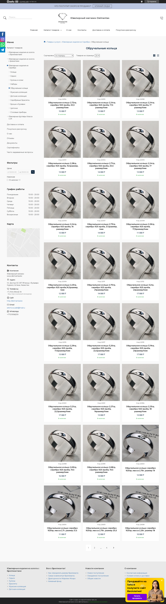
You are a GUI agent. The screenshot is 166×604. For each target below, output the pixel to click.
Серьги (13, 76)
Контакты (82, 30)
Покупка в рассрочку (126, 30)
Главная (34, 30)
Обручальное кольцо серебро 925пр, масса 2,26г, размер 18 (140, 529)
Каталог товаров (51, 30)
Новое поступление (95, 573)
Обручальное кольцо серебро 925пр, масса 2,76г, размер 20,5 (101, 529)
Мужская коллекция (18, 92)
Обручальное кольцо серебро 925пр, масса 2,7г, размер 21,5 (62, 529)
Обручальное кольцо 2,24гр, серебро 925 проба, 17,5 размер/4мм (101, 105)
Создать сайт (24, 1)
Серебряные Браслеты (20, 100)
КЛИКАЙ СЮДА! (102, 6)
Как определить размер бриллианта (63, 573)
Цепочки (14, 108)
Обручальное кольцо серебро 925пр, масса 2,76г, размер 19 (140, 469)
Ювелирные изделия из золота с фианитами (21, 60)
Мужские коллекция (17, 586)
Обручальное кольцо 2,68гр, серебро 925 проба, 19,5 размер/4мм (101, 469)
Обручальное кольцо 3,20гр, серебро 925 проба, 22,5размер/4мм (101, 348)
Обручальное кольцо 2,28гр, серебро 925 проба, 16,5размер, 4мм (62, 165)
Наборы (13, 84)
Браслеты (13, 584)
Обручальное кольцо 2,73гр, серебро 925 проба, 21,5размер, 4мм (101, 226)
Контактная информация (137, 573)
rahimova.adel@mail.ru (16, 308)
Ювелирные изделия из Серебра (76, 42)
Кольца (13, 72)
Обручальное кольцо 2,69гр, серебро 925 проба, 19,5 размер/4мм (62, 469)
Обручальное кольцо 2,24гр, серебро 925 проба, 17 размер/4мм (140, 105)
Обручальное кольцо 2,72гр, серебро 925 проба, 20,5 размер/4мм (62, 105)
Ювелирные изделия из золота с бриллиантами (21, 53)
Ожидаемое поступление (98, 576)
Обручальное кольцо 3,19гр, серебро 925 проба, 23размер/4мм (140, 348)
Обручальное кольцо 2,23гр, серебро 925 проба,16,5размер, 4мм (62, 287)
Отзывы (10, 138)
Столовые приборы (18, 112)
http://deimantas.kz (14, 301)
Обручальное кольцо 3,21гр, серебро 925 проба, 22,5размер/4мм (62, 409)
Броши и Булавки (17, 104)
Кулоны (12, 581)
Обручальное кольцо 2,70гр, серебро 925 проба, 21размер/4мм (101, 287)
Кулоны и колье (16, 80)
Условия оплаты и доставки (138, 576)
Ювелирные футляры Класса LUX (20, 117)
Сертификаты (13, 147)
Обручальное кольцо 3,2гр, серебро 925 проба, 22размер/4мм (140, 287)
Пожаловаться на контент (98, 602)
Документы (12, 143)
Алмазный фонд (54, 581)
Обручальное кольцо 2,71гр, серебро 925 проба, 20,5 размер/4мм (101, 165)
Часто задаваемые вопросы (20, 152)
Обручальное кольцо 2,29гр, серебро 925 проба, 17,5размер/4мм (62, 348)
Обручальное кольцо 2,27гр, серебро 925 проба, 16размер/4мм (101, 409)
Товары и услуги (53, 42)
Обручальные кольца (19, 88)
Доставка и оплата (101, 30)
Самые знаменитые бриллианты (61, 576)
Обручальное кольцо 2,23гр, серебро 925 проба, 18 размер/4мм (140, 409)
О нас (69, 30)
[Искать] (4, 18)
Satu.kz (94, 600)
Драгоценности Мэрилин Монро (62, 578)
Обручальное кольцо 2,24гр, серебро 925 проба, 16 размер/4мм (62, 226)
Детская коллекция (18, 96)
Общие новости (94, 578)
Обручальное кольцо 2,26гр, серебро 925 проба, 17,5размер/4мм (140, 226)
